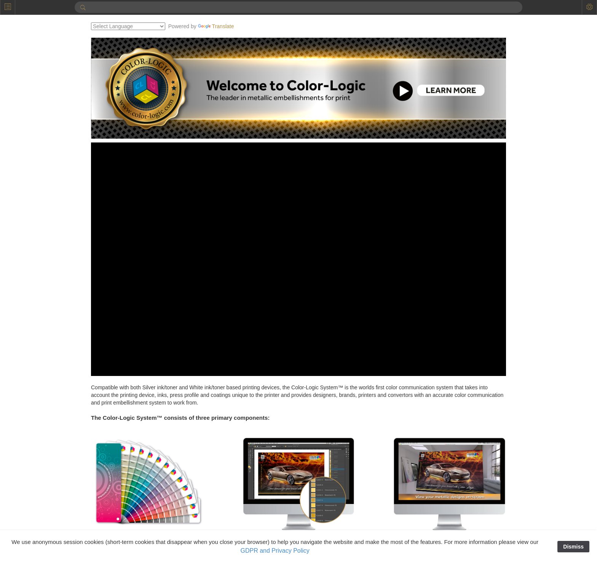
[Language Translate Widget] (167, 26)
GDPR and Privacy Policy (274, 550)
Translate (255, 26)
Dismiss (573, 547)
